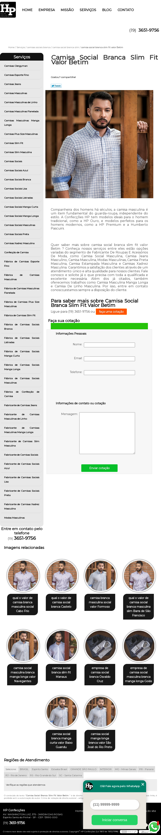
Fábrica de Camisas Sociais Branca (21, 326)
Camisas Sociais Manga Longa (21, 215)
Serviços (88, 10)
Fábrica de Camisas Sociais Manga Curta (21, 353)
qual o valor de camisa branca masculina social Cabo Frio (20, 605)
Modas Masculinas (14, 517)
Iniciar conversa (114, 820)
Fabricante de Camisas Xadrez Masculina (21, 506)
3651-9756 (148, 30)
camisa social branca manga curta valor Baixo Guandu (60, 735)
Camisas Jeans (12, 84)
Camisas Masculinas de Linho (21, 102)
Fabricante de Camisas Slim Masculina (21, 443)
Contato (126, 10)
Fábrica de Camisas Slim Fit (20, 315)
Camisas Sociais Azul (16, 170)
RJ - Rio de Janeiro (16, 772)
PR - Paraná (146, 766)
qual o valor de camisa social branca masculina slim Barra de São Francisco (141, 605)
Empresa (46, 10)
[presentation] (81, 389)
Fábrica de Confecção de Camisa (21, 394)
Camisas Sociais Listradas (18, 197)
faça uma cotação (111, 311)
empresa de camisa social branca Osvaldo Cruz (100, 669)
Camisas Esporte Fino (16, 74)
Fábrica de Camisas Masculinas (21, 277)
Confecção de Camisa (16, 252)
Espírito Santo (40, 766)
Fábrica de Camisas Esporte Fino (21, 263)
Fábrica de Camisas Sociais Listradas (21, 340)
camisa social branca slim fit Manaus (60, 667)
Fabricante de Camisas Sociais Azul (21, 466)
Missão (67, 10)
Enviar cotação (99, 468)
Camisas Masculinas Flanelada (21, 111)
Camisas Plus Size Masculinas (21, 133)
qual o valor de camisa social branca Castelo (60, 603)
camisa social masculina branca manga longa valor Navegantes (20, 671)
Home (27, 10)
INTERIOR (106, 766)
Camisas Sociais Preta (17, 234)
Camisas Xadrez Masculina (19, 243)
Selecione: (11, 766)
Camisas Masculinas (16, 93)
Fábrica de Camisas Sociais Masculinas (21, 380)
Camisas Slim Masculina (18, 152)
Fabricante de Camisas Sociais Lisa (21, 479)
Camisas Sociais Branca (18, 179)
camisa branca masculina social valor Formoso (101, 603)
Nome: (104, 345)
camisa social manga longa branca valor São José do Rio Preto (100, 737)
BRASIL (24, 766)
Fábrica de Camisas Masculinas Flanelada (21, 290)
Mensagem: (98, 433)
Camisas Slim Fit (14, 143)
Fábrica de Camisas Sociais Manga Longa (21, 367)
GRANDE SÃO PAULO (83, 766)
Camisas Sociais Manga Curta (21, 206)
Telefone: (102, 372)
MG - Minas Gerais (125, 766)
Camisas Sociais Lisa (16, 188)
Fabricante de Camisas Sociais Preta (21, 493)
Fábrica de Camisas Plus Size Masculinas (21, 304)
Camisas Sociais (13, 161)
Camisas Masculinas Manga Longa (21, 122)
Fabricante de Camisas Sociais (21, 454)
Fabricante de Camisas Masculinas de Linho (21, 416)
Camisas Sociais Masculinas (20, 225)
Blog (107, 10)
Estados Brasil (59, 766)
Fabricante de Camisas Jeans (20, 405)
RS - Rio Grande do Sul (43, 772)
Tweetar (56, 86)
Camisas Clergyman (16, 65)
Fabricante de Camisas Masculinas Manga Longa (21, 430)
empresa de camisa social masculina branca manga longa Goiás (141, 671)
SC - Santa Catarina (70, 772)
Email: (104, 358)
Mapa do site (147, 807)
